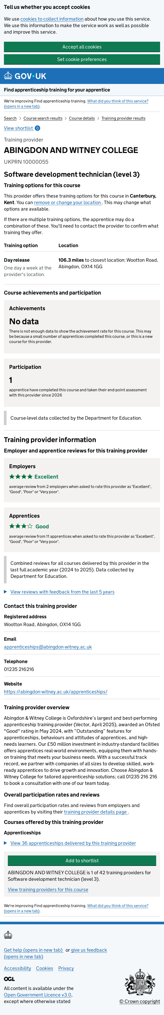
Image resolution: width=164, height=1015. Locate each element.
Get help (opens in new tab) (33, 950)
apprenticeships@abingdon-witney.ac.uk (48, 647)
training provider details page (96, 812)
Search (10, 118)
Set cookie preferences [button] (82, 59)
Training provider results (123, 118)
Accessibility (17, 968)
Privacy (66, 968)
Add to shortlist (82, 861)
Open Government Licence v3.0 (37, 995)
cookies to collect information (52, 19)
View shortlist (22, 128)
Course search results (43, 118)
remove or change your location (68, 202)
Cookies (44, 968)
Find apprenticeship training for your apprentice (57, 90)
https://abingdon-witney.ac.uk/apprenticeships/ (56, 692)
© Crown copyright (139, 1001)
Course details (82, 118)
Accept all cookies (82, 47)
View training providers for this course (48, 889)
